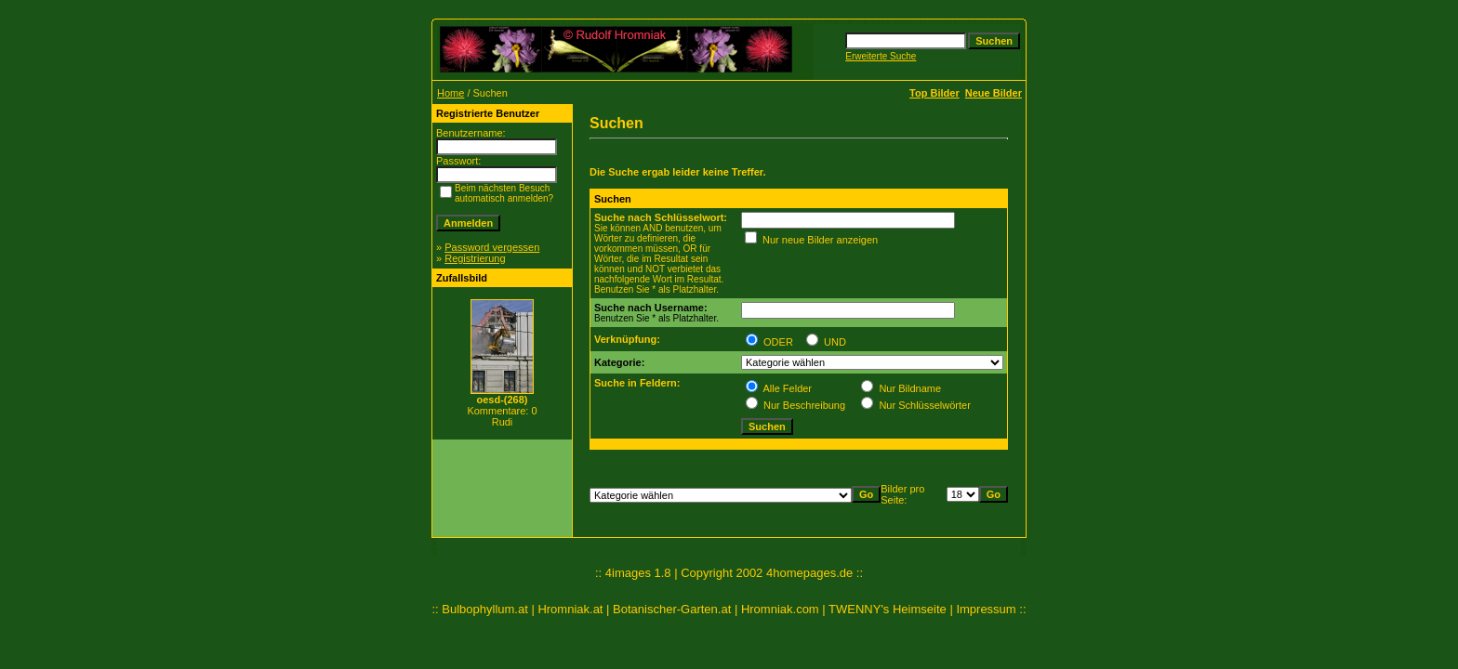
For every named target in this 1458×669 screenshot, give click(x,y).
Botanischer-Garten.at (672, 609)
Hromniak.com (780, 609)
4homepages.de (809, 573)
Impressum (985, 609)
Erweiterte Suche (880, 56)
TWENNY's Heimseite (887, 609)
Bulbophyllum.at (485, 609)
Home (450, 92)
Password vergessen (491, 247)
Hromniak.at (570, 609)
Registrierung (474, 258)
